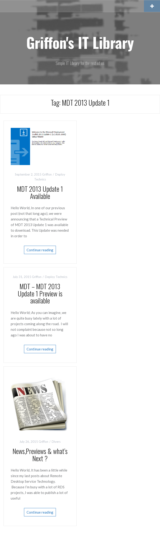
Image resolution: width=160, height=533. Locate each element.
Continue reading (40, 250)
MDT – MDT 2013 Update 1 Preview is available (40, 293)
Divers (56, 441)
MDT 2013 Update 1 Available (40, 192)
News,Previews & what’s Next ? (40, 454)
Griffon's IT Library (80, 42)
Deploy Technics (56, 277)
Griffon (47, 174)
